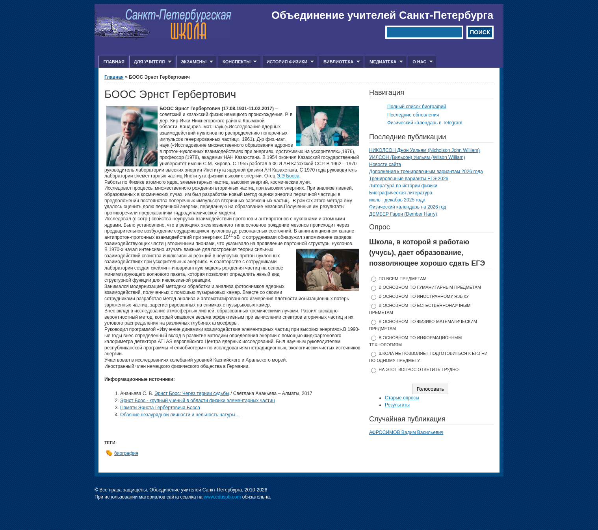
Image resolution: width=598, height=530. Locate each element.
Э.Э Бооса (288, 176)
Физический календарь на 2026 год (407, 207)
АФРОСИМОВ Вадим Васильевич (406, 432)
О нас (420, 62)
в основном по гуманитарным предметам (430, 287)
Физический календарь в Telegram (424, 123)
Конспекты (237, 62)
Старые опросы (402, 398)
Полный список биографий (416, 106)
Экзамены (194, 62)
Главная (113, 61)
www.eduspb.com (222, 497)
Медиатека (384, 62)
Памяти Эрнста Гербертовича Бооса (160, 407)
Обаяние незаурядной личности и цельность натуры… (180, 414)
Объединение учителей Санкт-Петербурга (382, 15)
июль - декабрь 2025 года (397, 200)
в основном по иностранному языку (424, 296)
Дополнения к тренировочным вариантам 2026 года (426, 171)
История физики (288, 62)
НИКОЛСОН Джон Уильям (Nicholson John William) (424, 150)
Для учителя (150, 62)
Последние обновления (413, 115)
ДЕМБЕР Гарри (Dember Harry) (403, 214)
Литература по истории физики (403, 185)
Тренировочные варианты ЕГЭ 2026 (408, 178)
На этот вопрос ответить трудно (419, 369)
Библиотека (339, 62)
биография (126, 453)
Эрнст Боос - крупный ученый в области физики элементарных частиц (197, 400)
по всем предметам (402, 278)
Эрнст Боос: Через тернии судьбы (191, 393)
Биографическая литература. (401, 193)
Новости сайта (385, 164)
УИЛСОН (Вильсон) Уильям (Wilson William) (417, 157)
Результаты (397, 405)
